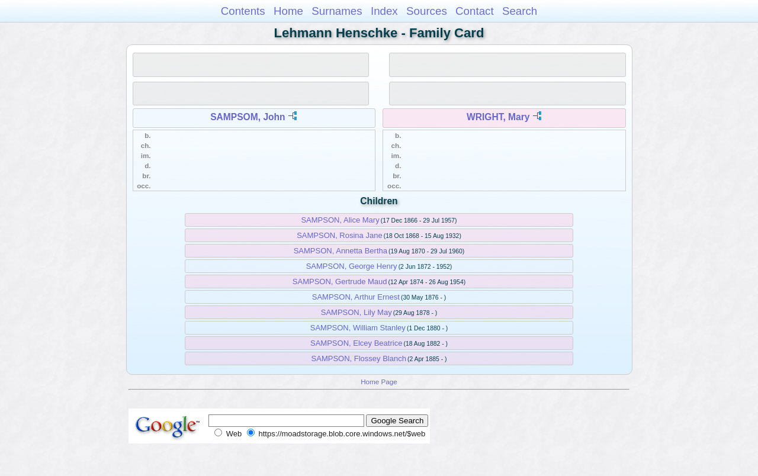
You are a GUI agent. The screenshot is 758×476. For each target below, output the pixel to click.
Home (288, 11)
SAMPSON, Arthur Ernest (356, 296)
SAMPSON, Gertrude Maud (340, 281)
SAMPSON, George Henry (351, 266)
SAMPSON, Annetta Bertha (340, 250)
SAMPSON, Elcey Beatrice (356, 343)
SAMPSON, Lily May (356, 312)
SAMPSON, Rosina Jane (340, 235)
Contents (243, 11)
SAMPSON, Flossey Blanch (358, 358)
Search (519, 11)
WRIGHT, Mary (498, 117)
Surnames (336, 11)
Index (384, 11)
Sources (426, 11)
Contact (474, 11)
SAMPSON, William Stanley (358, 327)
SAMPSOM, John (247, 117)
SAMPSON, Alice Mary (340, 220)
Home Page (379, 381)
